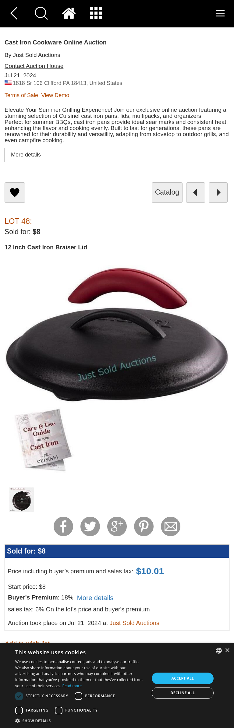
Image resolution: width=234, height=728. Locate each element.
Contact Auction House (34, 66)
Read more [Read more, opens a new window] (72, 685)
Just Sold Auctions (134, 623)
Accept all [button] (183, 678)
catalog (167, 192)
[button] (80, 720)
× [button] (227, 650)
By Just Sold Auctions (32, 55)
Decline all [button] (183, 692)
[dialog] (117, 685)
